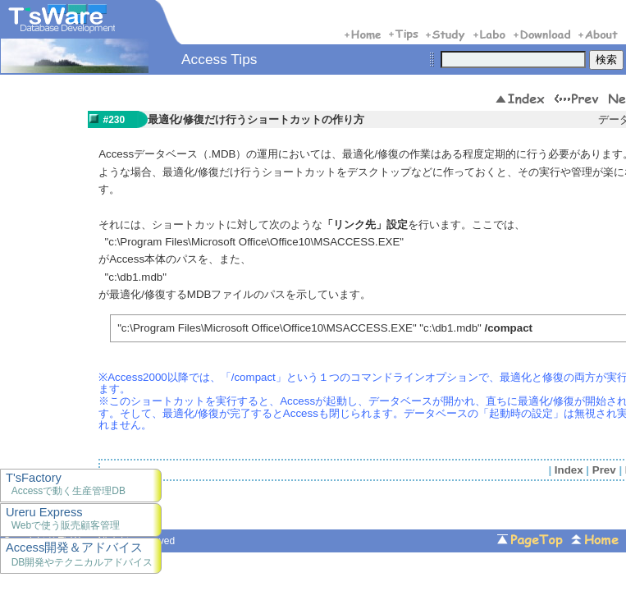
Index (569, 470)
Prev (604, 470)
